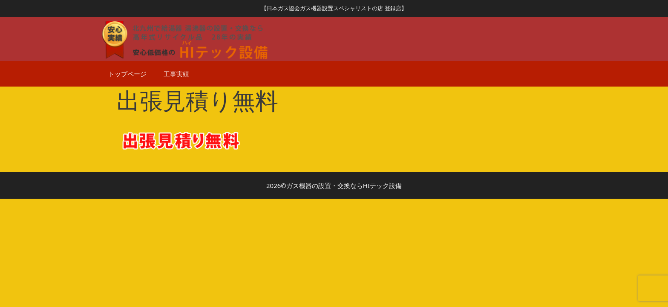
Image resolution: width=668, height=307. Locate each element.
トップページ (127, 74)
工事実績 (176, 74)
